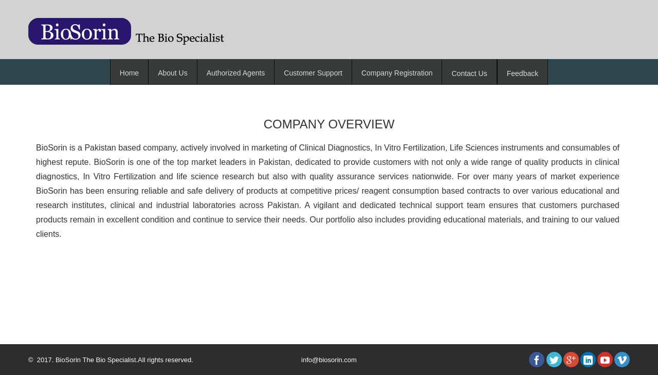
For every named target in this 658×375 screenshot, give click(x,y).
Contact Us (469, 73)
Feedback (522, 73)
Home (129, 73)
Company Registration (397, 73)
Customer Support (313, 73)
